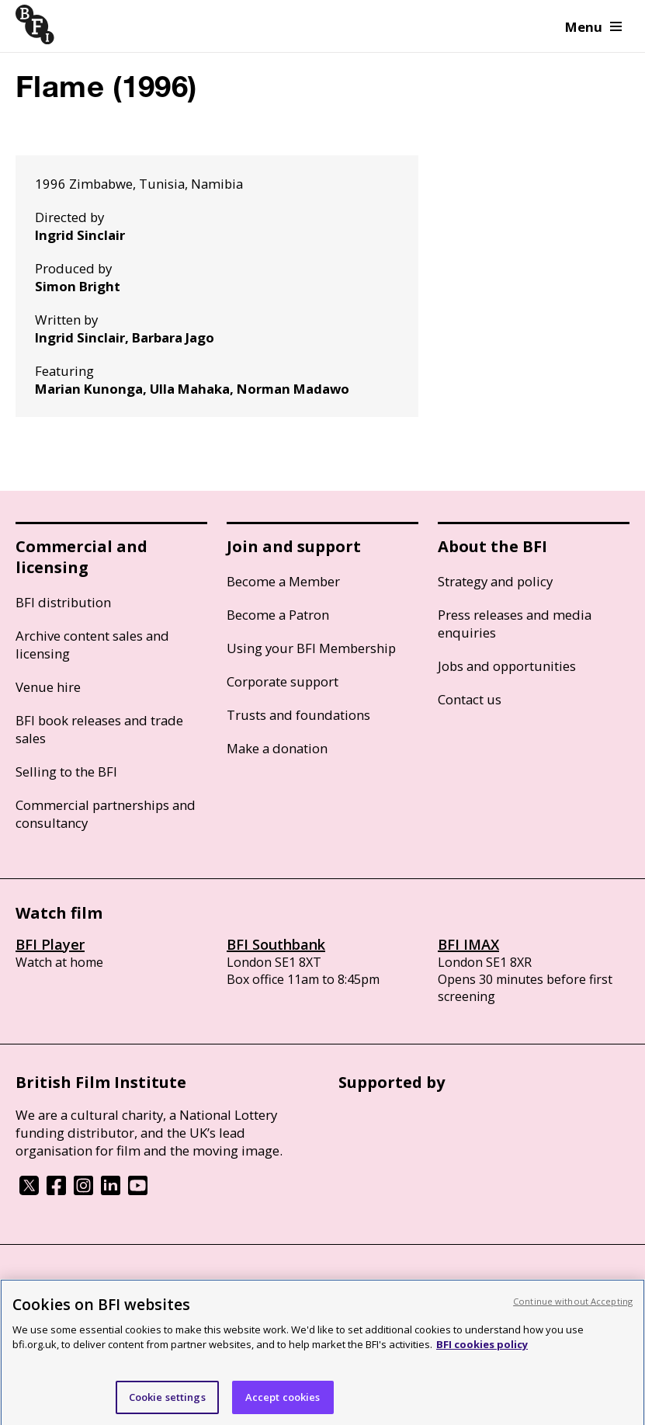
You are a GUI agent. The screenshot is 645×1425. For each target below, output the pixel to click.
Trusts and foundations (298, 715)
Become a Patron (278, 615)
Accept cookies (283, 1404)
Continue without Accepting (573, 1308)
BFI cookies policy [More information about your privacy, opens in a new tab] (482, 1352)
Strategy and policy (495, 581)
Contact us (469, 699)
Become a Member (283, 581)
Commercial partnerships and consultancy (106, 814)
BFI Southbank (276, 944)
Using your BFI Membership (311, 648)
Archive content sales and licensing (92, 644)
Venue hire (48, 687)
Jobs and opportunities (507, 666)
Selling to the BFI (66, 771)
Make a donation (277, 748)
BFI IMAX (468, 944)
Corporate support (282, 681)
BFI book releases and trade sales (99, 729)
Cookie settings (167, 1404)
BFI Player (50, 944)
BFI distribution (63, 602)
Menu (593, 27)
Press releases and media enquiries (514, 623)
